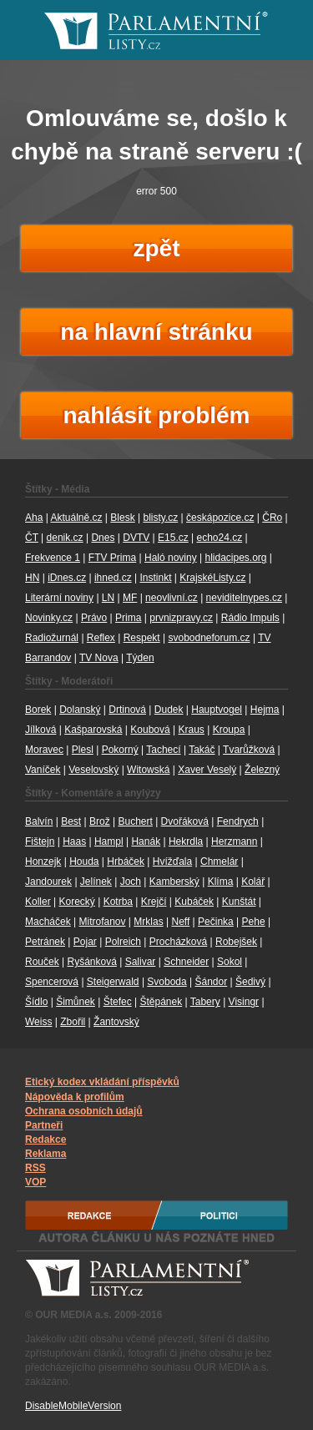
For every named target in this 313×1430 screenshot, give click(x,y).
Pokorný (120, 749)
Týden (140, 658)
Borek (38, 709)
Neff (180, 921)
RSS (35, 1168)
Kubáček (194, 901)
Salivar (140, 962)
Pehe (253, 921)
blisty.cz (160, 517)
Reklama (45, 1154)
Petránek (45, 941)
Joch (130, 881)
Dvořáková (185, 821)
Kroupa (229, 729)
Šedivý (250, 982)
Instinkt (155, 578)
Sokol (229, 962)
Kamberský (174, 881)
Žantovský (116, 1022)
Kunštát (239, 901)
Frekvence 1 (52, 557)
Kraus (191, 729)
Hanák (145, 841)
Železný (262, 770)
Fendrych (238, 821)
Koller (38, 901)
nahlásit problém (156, 415)
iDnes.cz (67, 578)
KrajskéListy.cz (212, 578)
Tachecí (163, 749)
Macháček (48, 921)
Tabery (205, 1002)
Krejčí (154, 901)
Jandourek (48, 881)
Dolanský (79, 709)
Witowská (148, 770)
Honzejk (43, 861)
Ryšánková (91, 962)
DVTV (136, 537)
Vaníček (42, 770)
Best (71, 821)
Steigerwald (113, 982)
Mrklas (148, 921)
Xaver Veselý (207, 770)
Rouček (42, 962)
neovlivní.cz (171, 598)
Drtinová (127, 709)
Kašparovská (93, 729)
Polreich (123, 941)
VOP (35, 1182)
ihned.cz (113, 578)
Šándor (211, 982)
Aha (34, 517)
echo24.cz (220, 537)
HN (32, 578)
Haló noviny (170, 557)
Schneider (186, 962)
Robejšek (236, 941)
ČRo (272, 517)
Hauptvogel (216, 709)
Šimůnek (75, 1002)
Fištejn (39, 841)
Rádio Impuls (250, 618)
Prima (128, 618)
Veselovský (93, 770)
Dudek (169, 709)
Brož (99, 821)
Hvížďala (172, 861)
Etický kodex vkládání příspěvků (102, 1082)
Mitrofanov (102, 921)
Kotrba (118, 901)
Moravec (44, 749)
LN (108, 598)
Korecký (76, 901)
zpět (157, 248)
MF (130, 598)
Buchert (135, 821)
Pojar (85, 941)
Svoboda (166, 982)
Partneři (44, 1125)
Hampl (109, 841)
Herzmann (234, 841)
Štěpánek (160, 1002)
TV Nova (99, 658)
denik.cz (65, 537)
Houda (83, 861)
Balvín (39, 821)
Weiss (38, 1022)
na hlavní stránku (156, 332)
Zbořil (72, 1022)
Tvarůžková (249, 749)
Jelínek (96, 881)
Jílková (40, 729)
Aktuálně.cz (76, 517)
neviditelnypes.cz (244, 598)
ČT (31, 537)
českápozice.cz (220, 517)
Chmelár (219, 861)
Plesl (82, 749)
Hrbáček (125, 861)
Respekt (142, 638)
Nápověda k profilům (74, 1097)
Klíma (221, 881)
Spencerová (51, 982)
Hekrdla (186, 841)
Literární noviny (59, 598)
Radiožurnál (51, 638)
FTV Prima (112, 557)
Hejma (265, 709)
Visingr (244, 1002)
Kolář (253, 881)
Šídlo (36, 1002)
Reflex (101, 638)
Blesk (122, 517)
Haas (74, 841)
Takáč (202, 749)
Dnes (102, 537)
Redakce (45, 1139)
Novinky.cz (49, 618)
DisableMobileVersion (73, 1406)
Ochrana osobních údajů (84, 1111)
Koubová (149, 729)
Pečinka (216, 921)
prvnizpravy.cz (181, 618)
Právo (94, 618)
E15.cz (173, 537)
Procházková (178, 941)
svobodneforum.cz (209, 638)
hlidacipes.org (235, 557)
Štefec (117, 1002)
